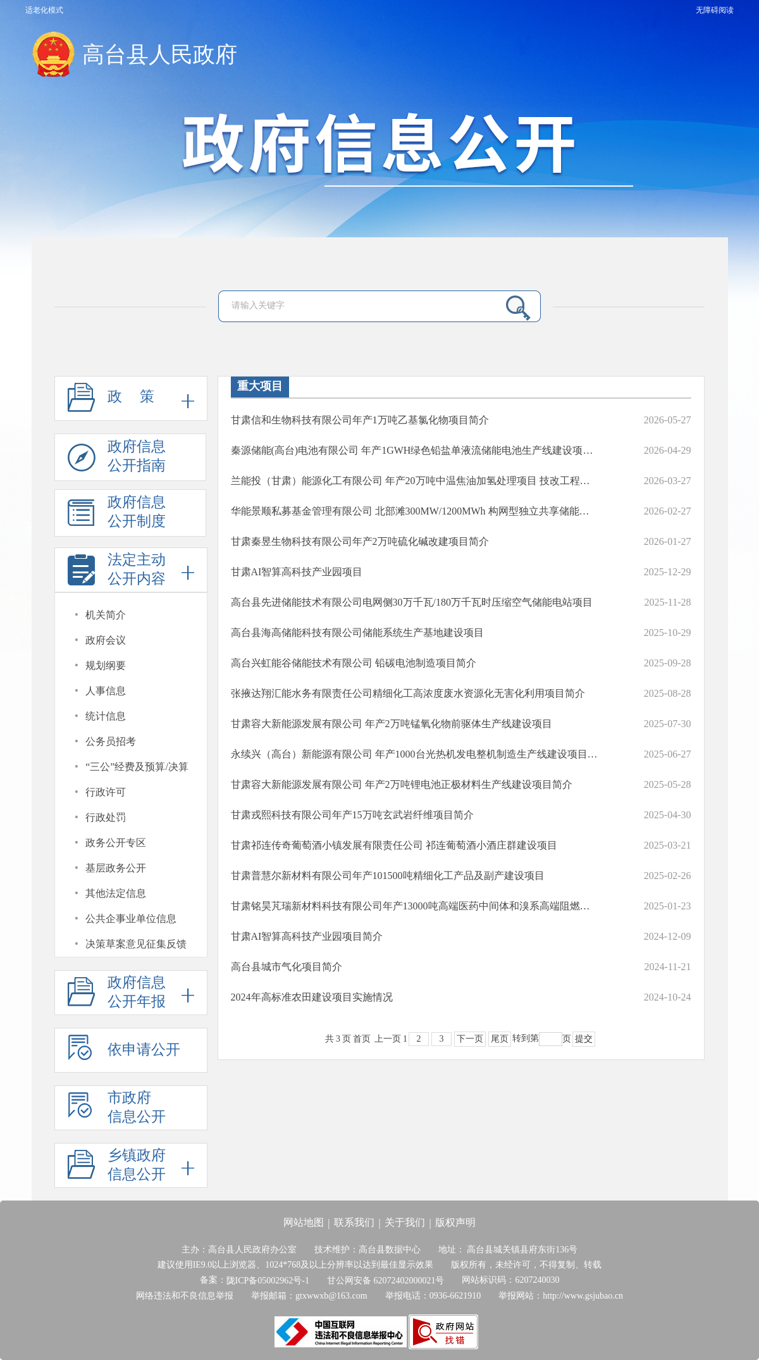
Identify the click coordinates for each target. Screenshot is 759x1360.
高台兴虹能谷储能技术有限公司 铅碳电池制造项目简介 (353, 663)
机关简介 (105, 614)
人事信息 (105, 690)
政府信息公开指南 (117, 460)
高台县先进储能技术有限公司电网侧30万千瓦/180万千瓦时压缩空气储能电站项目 (412, 602)
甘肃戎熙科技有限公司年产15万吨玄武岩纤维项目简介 (352, 814)
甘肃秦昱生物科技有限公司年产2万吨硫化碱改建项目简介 (360, 541)
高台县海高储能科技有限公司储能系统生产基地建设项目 (357, 632)
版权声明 (455, 1222)
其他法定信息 (115, 893)
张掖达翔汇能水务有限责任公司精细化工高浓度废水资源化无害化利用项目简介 (408, 693)
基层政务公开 (115, 868)
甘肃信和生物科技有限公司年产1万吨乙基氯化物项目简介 (360, 420)
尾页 (500, 1039)
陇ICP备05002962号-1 (267, 1280)
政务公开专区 (115, 842)
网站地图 (303, 1222)
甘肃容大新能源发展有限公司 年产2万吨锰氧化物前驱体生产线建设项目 (391, 723)
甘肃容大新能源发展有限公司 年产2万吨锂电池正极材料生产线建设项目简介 (401, 784)
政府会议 (105, 640)
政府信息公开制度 (117, 515)
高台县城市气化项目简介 (286, 966)
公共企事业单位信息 (130, 918)
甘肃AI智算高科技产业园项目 (297, 571)
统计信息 (105, 716)
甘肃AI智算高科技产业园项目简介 (307, 936)
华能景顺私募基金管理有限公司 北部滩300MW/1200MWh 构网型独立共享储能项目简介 (415, 511)
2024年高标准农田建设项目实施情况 (312, 997)
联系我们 (354, 1222)
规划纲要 (105, 665)
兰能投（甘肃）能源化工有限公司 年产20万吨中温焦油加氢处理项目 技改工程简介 (415, 480)
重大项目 (260, 386)
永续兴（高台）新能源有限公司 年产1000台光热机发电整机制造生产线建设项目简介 (415, 754)
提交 (584, 1039)
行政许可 (105, 792)
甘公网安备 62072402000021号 (386, 1280)
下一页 (470, 1039)
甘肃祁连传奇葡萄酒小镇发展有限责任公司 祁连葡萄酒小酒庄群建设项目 (394, 845)
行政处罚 (105, 817)
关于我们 (405, 1222)
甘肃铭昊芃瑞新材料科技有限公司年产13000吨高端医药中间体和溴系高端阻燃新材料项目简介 (415, 906)
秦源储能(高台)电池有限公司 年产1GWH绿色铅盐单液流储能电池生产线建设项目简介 (415, 450)
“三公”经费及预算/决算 (136, 766)
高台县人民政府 (159, 54)
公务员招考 (110, 741)
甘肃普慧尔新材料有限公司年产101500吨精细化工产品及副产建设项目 (388, 875)
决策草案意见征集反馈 (136, 944)
